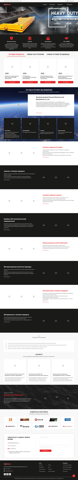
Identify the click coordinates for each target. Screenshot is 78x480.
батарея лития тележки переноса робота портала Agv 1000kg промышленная (12, 77)
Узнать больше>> (39, 112)
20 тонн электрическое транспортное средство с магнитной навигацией (17, 176)
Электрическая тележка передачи (55, 291)
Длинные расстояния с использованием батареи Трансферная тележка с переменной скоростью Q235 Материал (58, 153)
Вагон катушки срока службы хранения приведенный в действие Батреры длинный (25, 348)
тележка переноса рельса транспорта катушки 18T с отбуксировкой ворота (17, 319)
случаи (49, 467)
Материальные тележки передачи (16, 315)
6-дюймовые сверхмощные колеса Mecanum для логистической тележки (56, 246)
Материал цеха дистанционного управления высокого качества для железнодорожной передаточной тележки (55, 297)
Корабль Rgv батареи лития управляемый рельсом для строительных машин (18, 223)
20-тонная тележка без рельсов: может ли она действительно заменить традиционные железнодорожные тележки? (14, 375)
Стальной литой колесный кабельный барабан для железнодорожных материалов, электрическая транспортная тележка (58, 294)
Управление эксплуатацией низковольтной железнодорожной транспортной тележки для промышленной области (58, 201)
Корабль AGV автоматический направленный (15, 220)
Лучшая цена (12, 82)
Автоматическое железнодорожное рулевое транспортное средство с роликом (18, 272)
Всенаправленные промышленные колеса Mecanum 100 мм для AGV (55, 248)
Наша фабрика (41, 467)
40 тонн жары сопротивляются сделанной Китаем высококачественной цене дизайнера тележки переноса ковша (32, 343)
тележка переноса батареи (52, 147)
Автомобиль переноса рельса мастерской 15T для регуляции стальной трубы (46, 77)
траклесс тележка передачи (14, 171)
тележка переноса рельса (52, 195)
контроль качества (42, 469)
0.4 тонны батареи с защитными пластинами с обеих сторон (15, 318)
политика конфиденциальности (52, 471)
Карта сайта (50, 469)
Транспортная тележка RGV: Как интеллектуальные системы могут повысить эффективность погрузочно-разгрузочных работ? (38, 375)
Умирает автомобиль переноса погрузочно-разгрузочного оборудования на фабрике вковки (27, 346)
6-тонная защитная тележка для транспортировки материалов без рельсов (17, 177)
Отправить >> (45, 450)
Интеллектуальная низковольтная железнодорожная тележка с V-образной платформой (61, 375)
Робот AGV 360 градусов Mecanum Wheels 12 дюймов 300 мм (54, 245)
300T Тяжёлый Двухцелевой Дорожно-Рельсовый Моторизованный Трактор (18, 317)
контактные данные (42, 471)
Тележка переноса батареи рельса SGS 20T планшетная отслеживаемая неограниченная (65, 77)
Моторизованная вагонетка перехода (17, 267)
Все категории (65, 471)
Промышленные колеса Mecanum (55, 243)
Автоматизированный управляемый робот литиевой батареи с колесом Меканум (19, 225)
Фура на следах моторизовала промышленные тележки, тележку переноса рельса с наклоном (19, 270)
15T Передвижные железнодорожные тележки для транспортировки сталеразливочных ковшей (29, 77)
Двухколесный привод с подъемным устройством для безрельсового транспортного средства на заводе (19, 174)
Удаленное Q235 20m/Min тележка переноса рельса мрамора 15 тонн (55, 197)
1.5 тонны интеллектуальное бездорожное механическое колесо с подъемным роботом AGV (18, 227)
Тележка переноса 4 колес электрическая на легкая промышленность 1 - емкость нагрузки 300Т (58, 299)
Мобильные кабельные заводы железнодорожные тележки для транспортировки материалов (19, 274)
